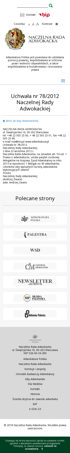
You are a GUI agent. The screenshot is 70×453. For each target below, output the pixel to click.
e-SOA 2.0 (35, 409)
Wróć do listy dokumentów (20, 121)
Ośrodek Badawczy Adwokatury (35, 374)
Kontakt (35, 389)
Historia (35, 394)
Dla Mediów (35, 384)
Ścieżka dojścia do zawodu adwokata (35, 399)
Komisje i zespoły (35, 369)
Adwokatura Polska (35, 359)
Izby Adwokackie (35, 379)
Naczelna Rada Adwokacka (35, 364)
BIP (35, 404)
